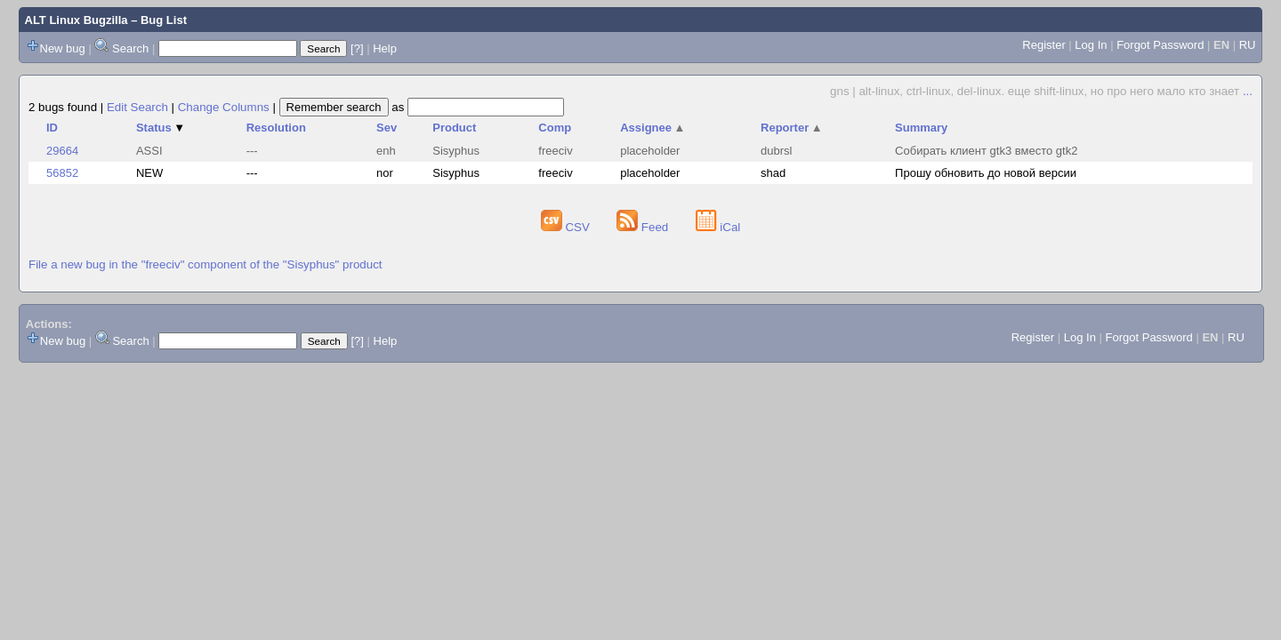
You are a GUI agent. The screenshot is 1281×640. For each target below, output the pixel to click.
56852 (62, 173)
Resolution (276, 127)
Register (1043, 45)
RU (1247, 45)
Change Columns (224, 107)
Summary (921, 127)
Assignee (652, 127)
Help (385, 48)
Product (454, 127)
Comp (554, 127)
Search (130, 48)
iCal (718, 227)
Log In (1091, 45)
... (1248, 91)
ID (52, 127)
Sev (386, 127)
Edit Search (137, 107)
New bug (62, 48)
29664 (62, 150)
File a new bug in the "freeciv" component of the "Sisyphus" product (205, 264)
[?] (356, 48)
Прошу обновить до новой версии (985, 173)
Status (160, 127)
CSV (567, 227)
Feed (644, 227)
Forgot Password (1160, 45)
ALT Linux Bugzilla (76, 20)
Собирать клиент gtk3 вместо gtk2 (986, 150)
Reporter (792, 127)
